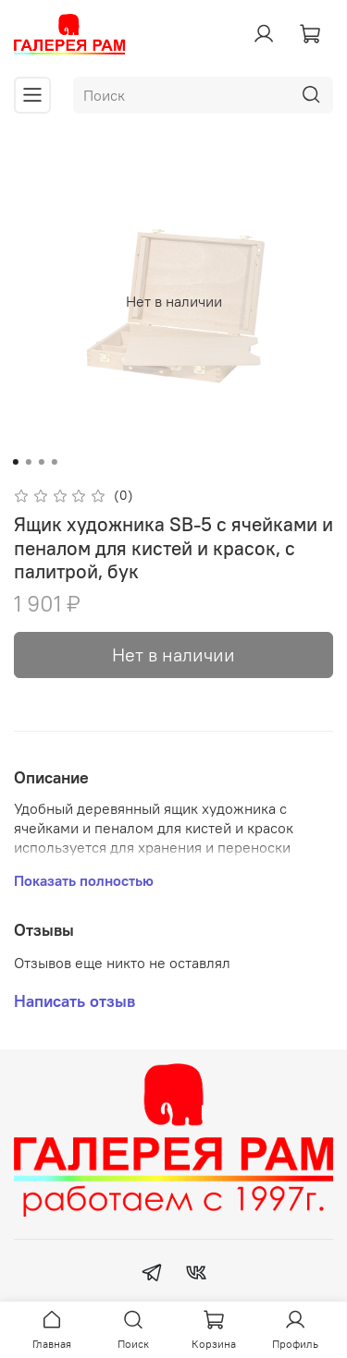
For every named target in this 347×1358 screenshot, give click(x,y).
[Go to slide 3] (40, 462)
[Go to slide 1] (15, 462)
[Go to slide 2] (28, 462)
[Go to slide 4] (53, 462)
